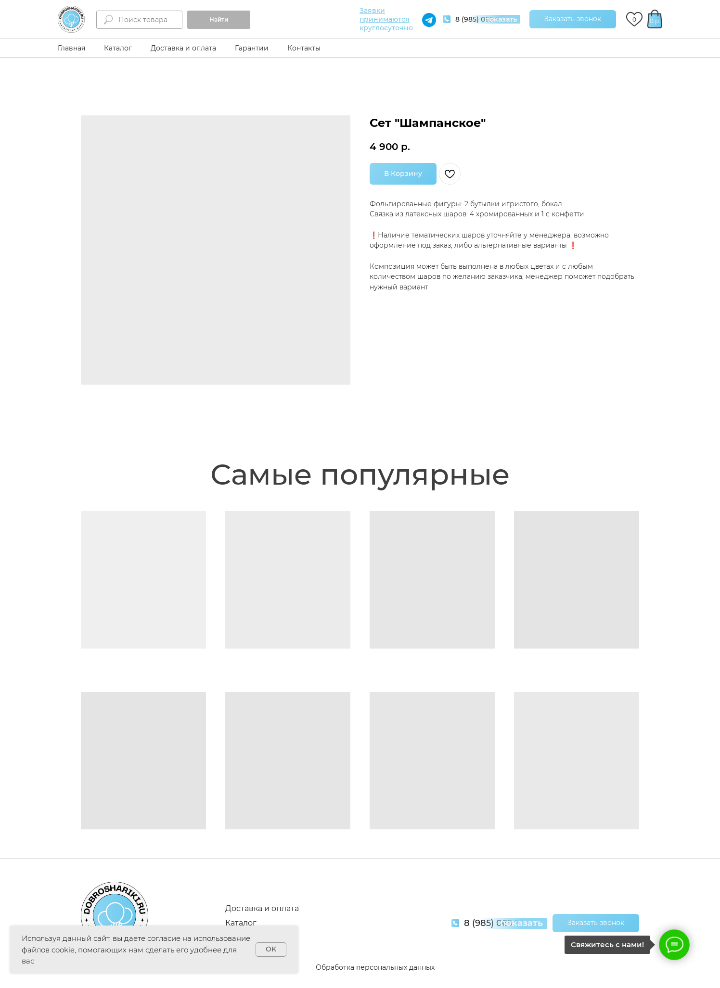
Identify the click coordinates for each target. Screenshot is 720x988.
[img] (71, 19)
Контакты (304, 48)
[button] (572, 19)
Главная (71, 48)
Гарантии (252, 48)
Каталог (118, 48)
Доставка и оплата (183, 48)
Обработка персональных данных (375, 967)
